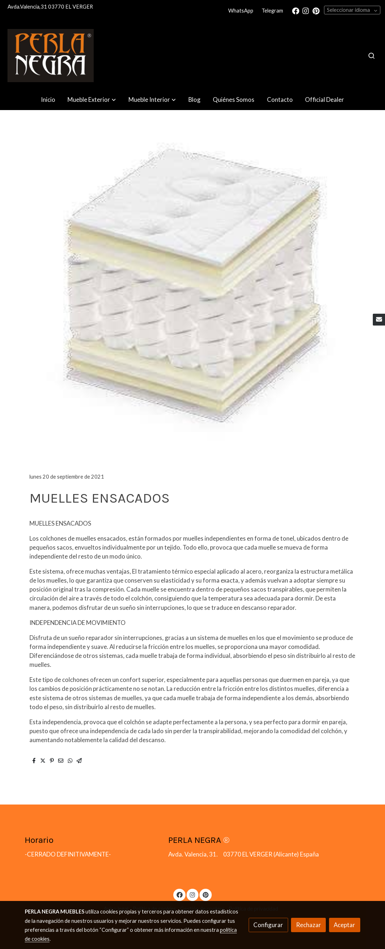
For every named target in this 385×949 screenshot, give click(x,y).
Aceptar (344, 925)
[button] (91, 99)
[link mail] (379, 320)
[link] (51, 55)
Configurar (268, 925)
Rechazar (308, 925)
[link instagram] (305, 10)
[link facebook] (295, 10)
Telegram (272, 11)
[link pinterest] (316, 10)
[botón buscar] (371, 55)
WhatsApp (240, 11)
